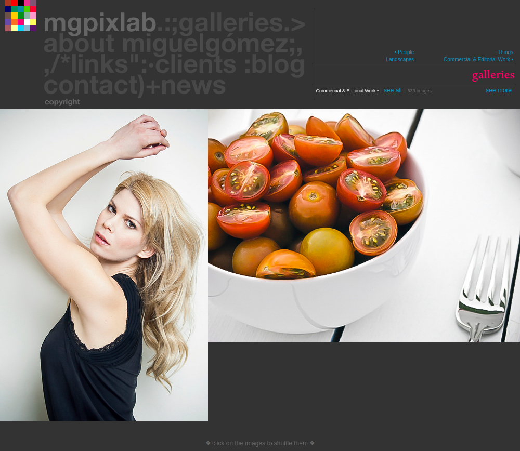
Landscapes (400, 59)
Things (505, 52)
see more (499, 90)
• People (404, 52)
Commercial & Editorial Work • (478, 59)
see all (394, 90)
